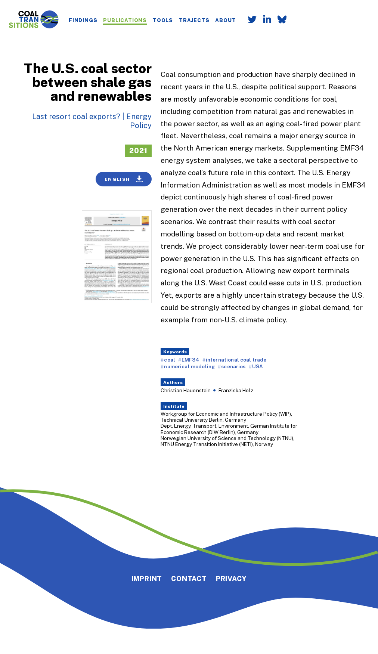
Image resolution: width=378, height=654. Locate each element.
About (225, 20)
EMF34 (190, 359)
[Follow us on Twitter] (249, 20)
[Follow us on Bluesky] (279, 20)
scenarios (233, 366)
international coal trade (236, 359)
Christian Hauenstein (186, 390)
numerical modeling (189, 366)
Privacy (231, 578)
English (124, 179)
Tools (163, 20)
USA (257, 366)
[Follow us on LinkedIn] (264, 20)
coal (169, 359)
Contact (189, 578)
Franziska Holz (236, 390)
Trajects (194, 20)
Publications (125, 20)
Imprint (146, 578)
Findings (83, 20)
